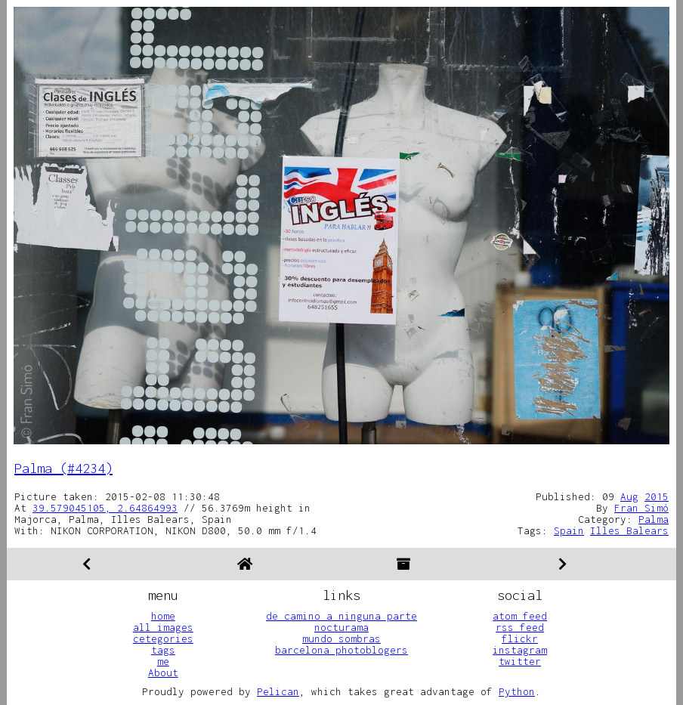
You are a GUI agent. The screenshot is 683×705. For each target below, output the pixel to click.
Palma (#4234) (63, 468)
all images (163, 627)
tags (163, 650)
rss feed (520, 627)
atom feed (520, 616)
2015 (656, 496)
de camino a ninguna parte (341, 616)
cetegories (163, 638)
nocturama (341, 627)
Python (517, 691)
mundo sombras (341, 638)
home (163, 616)
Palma (653, 519)
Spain (569, 530)
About (163, 672)
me (163, 661)
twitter (520, 661)
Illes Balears (629, 530)
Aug (629, 496)
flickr (520, 638)
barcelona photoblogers (341, 650)
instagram (520, 650)
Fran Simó (641, 508)
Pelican (278, 691)
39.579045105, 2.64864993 (105, 508)
